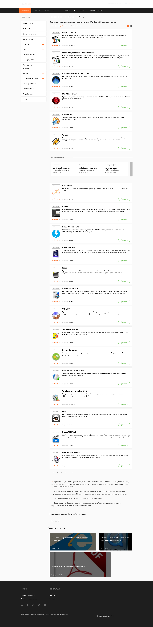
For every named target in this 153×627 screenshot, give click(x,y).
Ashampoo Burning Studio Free (75, 73)
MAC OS (37, 10)
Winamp (66, 135)
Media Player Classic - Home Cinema (78, 53)
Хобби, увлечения (29, 83)
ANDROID (68, 10)
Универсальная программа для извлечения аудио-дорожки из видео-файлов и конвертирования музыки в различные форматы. (94, 374)
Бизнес (25, 73)
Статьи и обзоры (96, 10)
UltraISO (66, 309)
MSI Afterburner (69, 94)
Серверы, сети (28, 60)
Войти (110, 3)
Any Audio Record (70, 288)
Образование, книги (30, 78)
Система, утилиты (29, 55)
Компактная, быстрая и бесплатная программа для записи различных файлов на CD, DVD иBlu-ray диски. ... (95, 190)
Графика (26, 44)
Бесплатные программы (58, 17)
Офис (25, 49)
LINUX (47, 10)
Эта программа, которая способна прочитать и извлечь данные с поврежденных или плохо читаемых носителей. (93, 118)
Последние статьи (56, 528)
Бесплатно (72, 45)
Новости (81, 10)
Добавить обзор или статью (30, 599)
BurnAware (67, 186)
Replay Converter (69, 350)
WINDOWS (25, 10)
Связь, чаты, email (29, 34)
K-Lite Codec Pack (70, 32)
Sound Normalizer (70, 329)
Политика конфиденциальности (57, 614)
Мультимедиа (28, 39)
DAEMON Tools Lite (70, 227)
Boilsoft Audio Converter (73, 370)
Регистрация (117, 3)
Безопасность (28, 23)
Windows (56, 32)
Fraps (64, 268)
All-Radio (66, 206)
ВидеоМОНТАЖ (69, 432)
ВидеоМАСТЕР (68, 247)
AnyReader (67, 114)
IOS (58, 10)
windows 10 (55, 521)
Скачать (124, 46)
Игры (25, 99)
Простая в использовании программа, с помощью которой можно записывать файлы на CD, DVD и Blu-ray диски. (95, 77)
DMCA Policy (25, 614)
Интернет (26, 29)
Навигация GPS (28, 89)
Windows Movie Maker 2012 (74, 391)
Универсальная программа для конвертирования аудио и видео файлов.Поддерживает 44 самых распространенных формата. (94, 354)
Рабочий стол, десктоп (28, 66)
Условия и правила (37, 614)
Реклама (52, 599)
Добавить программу (28, 595)
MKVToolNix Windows (71, 452)
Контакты (53, 595)
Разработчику (28, 94)
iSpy (64, 411)
